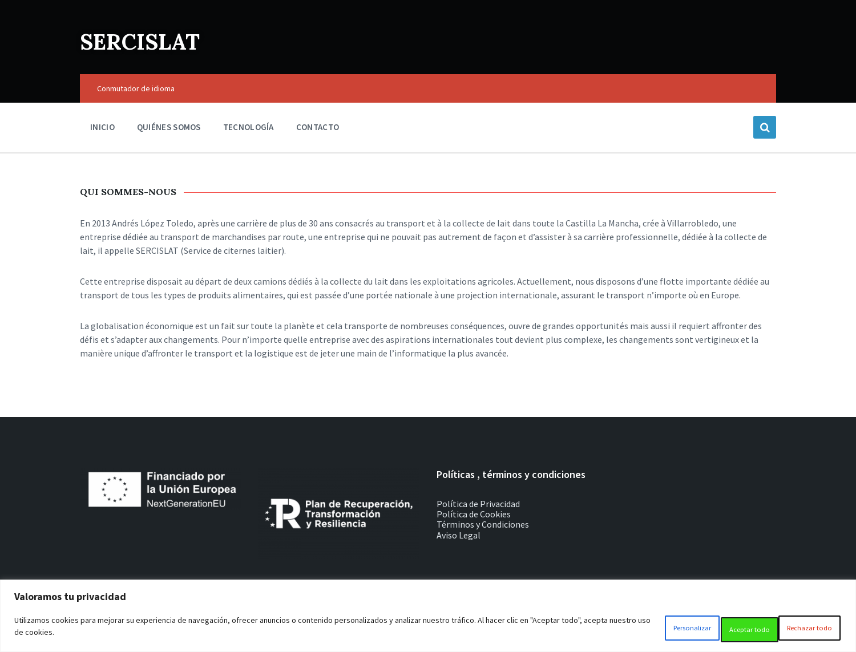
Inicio (102, 127)
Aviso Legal (459, 535)
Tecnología (248, 127)
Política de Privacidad (478, 503)
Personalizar (632, 630)
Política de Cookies (474, 514)
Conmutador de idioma (136, 88)
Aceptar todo (802, 630)
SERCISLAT (155, 39)
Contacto (317, 127)
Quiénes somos (169, 127)
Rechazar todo (717, 630)
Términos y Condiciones (483, 524)
